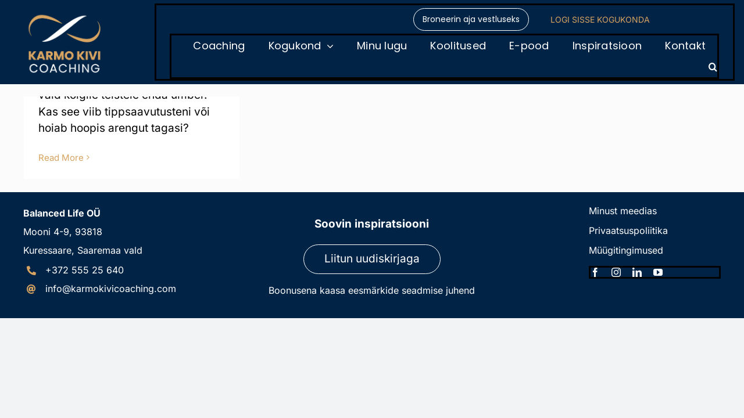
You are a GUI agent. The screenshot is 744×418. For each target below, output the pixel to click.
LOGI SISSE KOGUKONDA (600, 19)
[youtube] (658, 272)
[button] (713, 67)
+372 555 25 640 (84, 270)
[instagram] (616, 272)
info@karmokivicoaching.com (110, 288)
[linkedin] (637, 272)
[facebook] (595, 272)
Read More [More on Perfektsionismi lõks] (61, 157)
